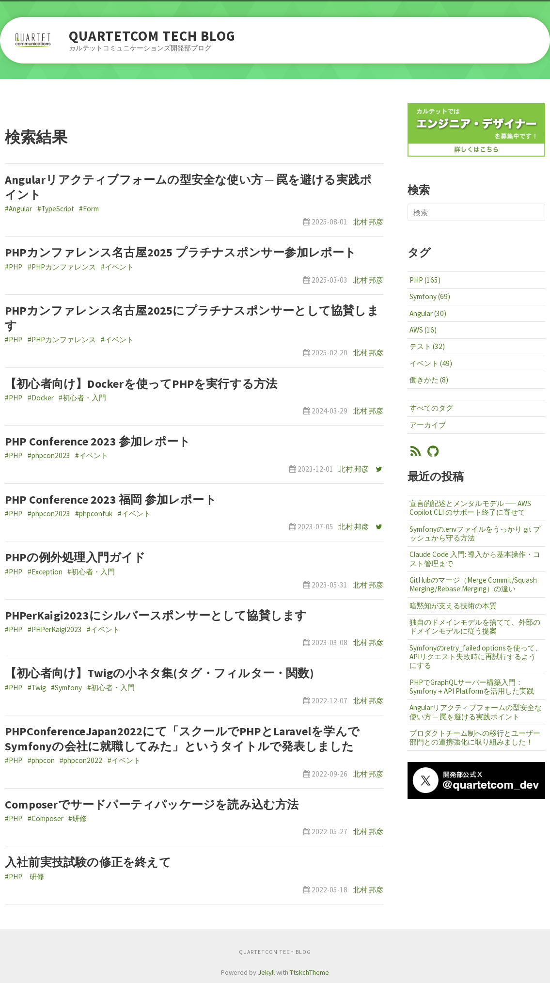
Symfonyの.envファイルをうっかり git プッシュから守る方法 (474, 533)
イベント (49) (430, 363)
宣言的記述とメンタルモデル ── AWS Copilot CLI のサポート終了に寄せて (470, 508)
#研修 (77, 818)
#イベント (117, 266)
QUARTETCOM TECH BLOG (152, 36)
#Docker (41, 397)
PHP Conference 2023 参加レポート (97, 441)
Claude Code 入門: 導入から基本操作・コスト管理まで (474, 559)
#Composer (45, 818)
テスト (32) (427, 346)
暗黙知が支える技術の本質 (453, 605)
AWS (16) (423, 329)
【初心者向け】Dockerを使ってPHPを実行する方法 (141, 383)
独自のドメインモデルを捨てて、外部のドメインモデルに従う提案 (474, 626)
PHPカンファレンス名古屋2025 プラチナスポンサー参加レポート (181, 252)
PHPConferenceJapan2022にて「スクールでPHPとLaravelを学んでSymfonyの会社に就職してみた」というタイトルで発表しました (182, 739)
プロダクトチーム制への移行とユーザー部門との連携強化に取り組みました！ (474, 737)
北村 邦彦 (368, 221)
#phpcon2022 (81, 760)
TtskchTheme (309, 972)
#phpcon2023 (49, 455)
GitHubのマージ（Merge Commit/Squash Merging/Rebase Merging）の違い (473, 584)
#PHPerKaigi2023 (55, 629)
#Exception (45, 571)
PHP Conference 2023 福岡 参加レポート (111, 499)
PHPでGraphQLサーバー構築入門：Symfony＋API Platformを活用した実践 (471, 687)
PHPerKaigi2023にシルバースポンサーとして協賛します (156, 615)
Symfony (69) (429, 296)
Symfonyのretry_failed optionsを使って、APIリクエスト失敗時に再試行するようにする (475, 656)
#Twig (37, 687)
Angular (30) (427, 313)
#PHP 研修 (24, 876)
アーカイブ (427, 424)
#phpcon (41, 760)
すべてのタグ (431, 407)
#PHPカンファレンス (62, 266)
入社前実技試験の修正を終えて (88, 862)
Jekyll (266, 972)
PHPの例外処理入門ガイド (75, 557)
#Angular (18, 208)
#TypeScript (55, 208)
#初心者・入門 (82, 397)
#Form (89, 208)
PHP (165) (424, 280)
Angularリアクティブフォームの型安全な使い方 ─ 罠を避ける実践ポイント (475, 712)
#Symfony (66, 687)
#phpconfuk (93, 513)
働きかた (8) (428, 379)
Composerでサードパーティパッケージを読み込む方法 (152, 804)
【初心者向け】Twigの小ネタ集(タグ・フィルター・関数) (159, 673)
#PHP (13, 266)
